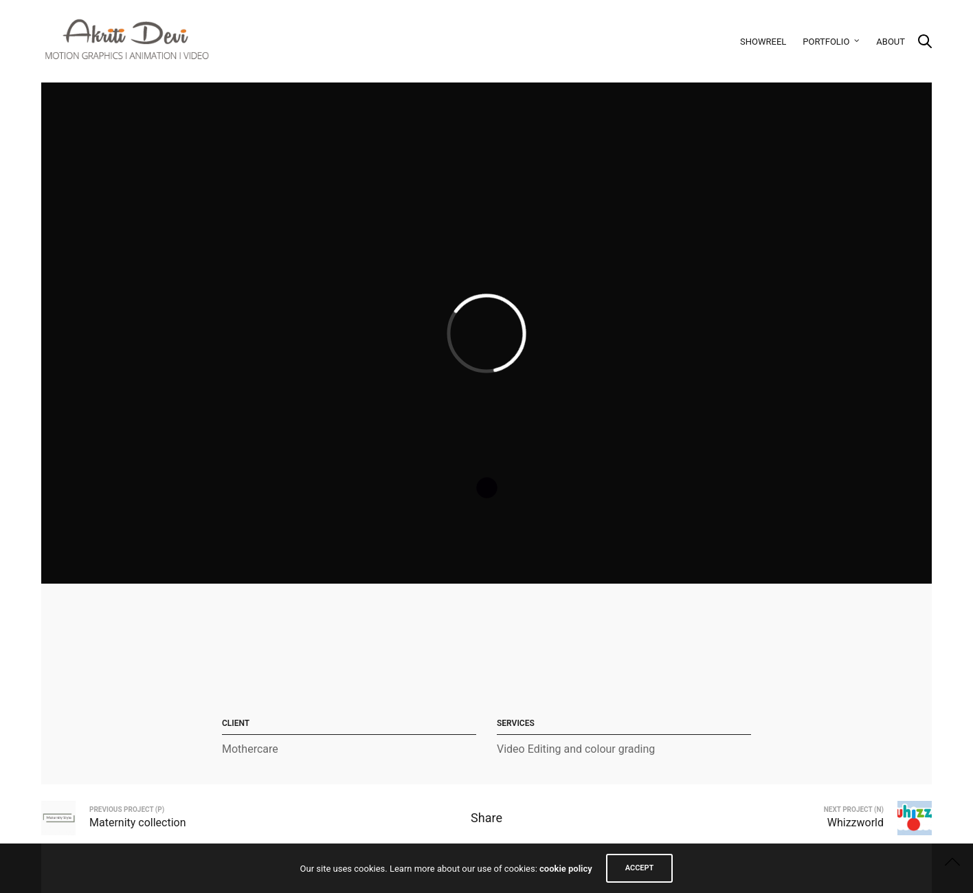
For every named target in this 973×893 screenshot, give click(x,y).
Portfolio (826, 41)
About (890, 41)
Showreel (763, 41)
